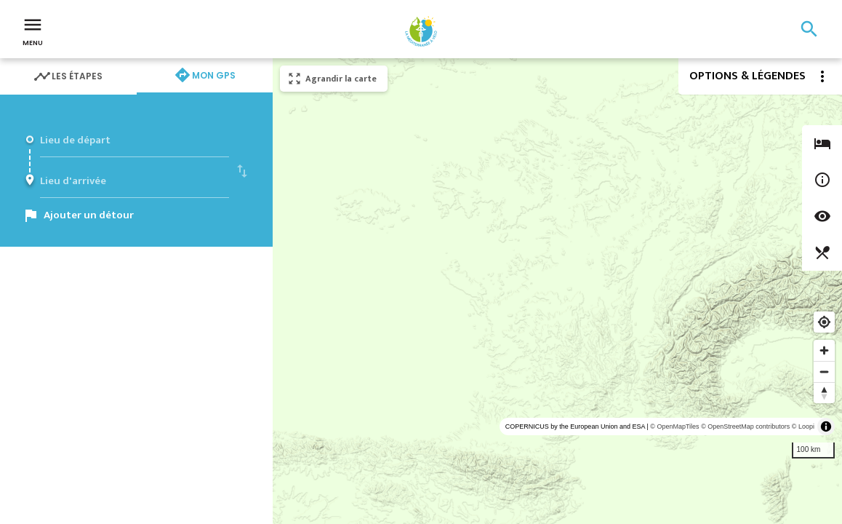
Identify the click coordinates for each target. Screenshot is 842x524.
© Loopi (803, 426)
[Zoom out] (824, 371)
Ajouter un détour (89, 215)
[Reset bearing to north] (824, 392)
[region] (557, 291)
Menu (33, 30)
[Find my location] (824, 322)
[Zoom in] (824, 350)
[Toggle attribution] (826, 426)
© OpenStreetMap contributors (745, 426)
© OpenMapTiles (674, 426)
